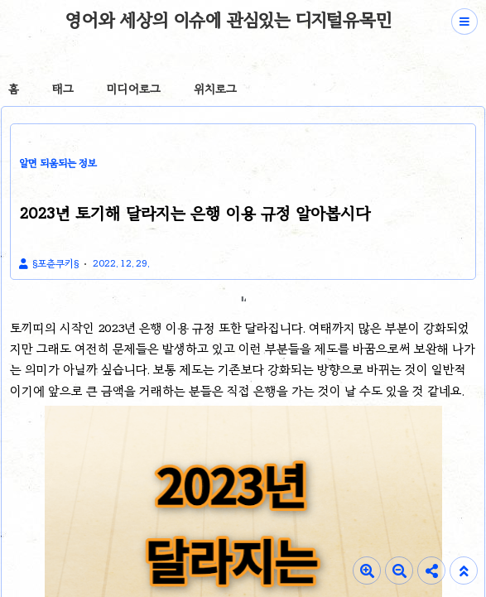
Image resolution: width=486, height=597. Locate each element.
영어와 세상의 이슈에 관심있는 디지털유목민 (228, 20)
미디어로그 (134, 89)
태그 (63, 89)
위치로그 (215, 89)
